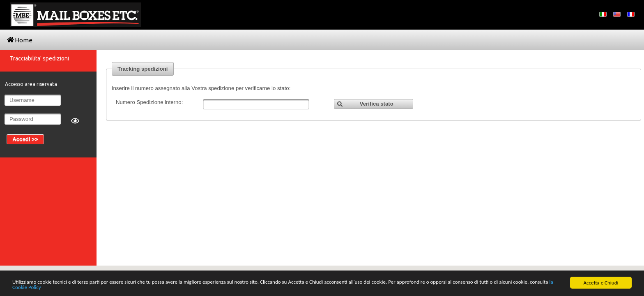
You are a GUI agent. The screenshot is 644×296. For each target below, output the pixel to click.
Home (20, 40)
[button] (373, 104)
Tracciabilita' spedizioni (39, 58)
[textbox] (256, 104)
